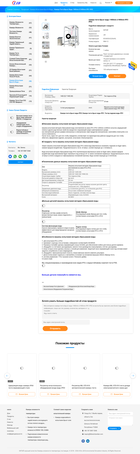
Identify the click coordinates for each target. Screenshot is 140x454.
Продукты (10, 416)
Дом (8, 413)
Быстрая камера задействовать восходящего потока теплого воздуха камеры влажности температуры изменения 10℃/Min (38, 421)
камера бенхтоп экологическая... (21, 37)
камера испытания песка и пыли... (21, 75)
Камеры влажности (21, 28)
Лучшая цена (97, 76)
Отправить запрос (124, 3)
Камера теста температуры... (21, 54)
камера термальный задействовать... (21, 43)
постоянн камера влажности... (21, 32)
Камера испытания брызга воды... (21, 81)
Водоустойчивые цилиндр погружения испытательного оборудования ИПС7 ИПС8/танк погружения (24, 131)
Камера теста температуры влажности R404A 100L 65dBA (38, 428)
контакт (20, 162)
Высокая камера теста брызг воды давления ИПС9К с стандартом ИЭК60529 (24, 117)
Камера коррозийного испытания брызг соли (63, 419)
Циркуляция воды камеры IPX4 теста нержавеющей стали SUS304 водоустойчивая (20, 388)
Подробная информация (50, 89)
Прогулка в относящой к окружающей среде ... (21, 96)
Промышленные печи (21, 91)
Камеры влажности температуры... (21, 23)
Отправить (55, 328)
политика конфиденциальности (14, 432)
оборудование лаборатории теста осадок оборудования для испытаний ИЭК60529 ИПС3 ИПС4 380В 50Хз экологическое (24, 124)
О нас (9, 419)
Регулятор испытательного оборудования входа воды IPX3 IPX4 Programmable (52, 388)
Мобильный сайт (13, 428)
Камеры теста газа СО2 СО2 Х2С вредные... (21, 101)
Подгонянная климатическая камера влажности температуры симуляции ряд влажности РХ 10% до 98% (38, 437)
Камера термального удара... (21, 48)
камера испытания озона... (21, 86)
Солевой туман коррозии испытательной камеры (62, 411)
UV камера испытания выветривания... (21, 70)
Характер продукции (69, 89)
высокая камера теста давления (54, 286)
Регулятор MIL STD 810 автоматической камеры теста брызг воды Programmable (84, 388)
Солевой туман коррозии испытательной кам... (21, 59)
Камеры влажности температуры (33, 411)
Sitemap (9, 425)
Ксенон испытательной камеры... (21, 65)
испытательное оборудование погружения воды (58, 289)
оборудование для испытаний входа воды (81, 286)
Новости (10, 422)
